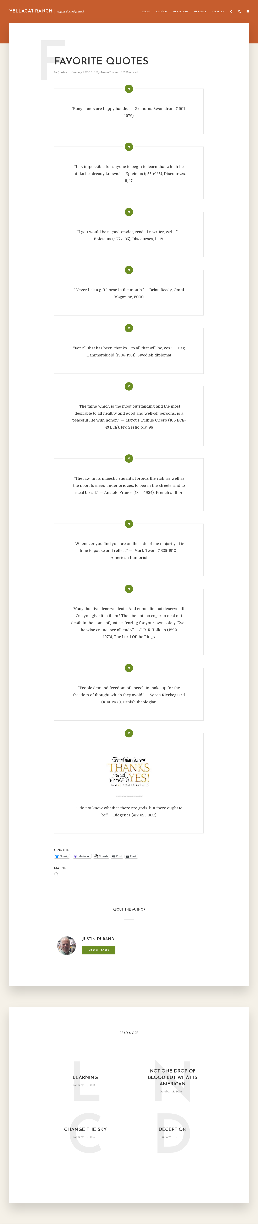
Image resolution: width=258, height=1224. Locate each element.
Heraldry (218, 12)
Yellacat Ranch (31, 11)
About (146, 12)
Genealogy (180, 12)
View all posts (99, 950)
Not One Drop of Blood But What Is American (172, 1078)
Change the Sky (85, 1129)
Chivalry (162, 12)
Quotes (62, 72)
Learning (85, 1077)
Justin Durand (109, 72)
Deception (173, 1129)
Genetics (200, 12)
